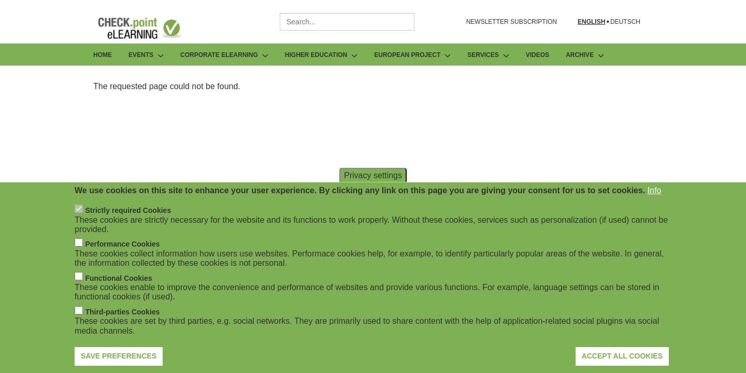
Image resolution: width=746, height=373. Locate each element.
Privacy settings (373, 190)
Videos (537, 55)
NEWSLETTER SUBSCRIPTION (511, 21)
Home (102, 55)
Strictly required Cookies (128, 225)
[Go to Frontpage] (147, 28)
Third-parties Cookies (122, 327)
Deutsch (625, 22)
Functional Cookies (118, 293)
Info (655, 205)
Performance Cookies (122, 259)
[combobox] (347, 22)
